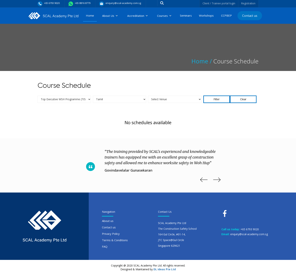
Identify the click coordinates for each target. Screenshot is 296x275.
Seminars (186, 15)
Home (90, 15)
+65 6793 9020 (249, 229)
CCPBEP (226, 15)
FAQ (104, 246)
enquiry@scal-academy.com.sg (249, 234)
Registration (248, 3)
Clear (243, 99)
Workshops (206, 15)
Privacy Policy (111, 234)
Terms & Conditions (115, 240)
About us (107, 221)
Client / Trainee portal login (218, 3)
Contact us (249, 16)
